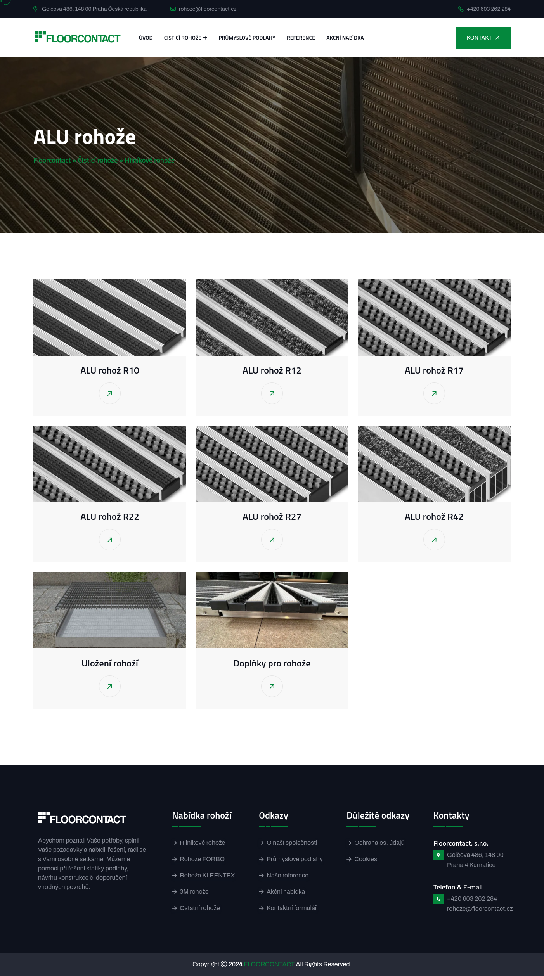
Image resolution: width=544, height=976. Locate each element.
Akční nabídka (345, 37)
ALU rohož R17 (434, 370)
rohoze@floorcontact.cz (208, 9)
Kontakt (484, 37)
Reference (301, 37)
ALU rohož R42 (434, 516)
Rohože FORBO (202, 859)
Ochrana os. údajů (379, 842)
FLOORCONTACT (269, 964)
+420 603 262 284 (489, 9)
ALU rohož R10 (109, 370)
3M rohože (194, 891)
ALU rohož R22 (109, 516)
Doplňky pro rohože (272, 663)
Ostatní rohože (200, 908)
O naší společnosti (292, 842)
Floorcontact (52, 160)
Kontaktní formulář (292, 908)
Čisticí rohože (182, 37)
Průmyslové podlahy (246, 37)
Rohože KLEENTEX (207, 875)
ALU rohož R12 (272, 370)
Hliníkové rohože (202, 842)
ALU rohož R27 (272, 516)
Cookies (365, 859)
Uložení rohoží (109, 663)
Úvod (145, 37)
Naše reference (287, 875)
